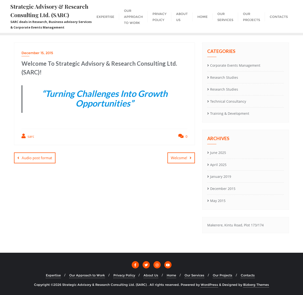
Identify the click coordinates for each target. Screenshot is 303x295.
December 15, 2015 (37, 53)
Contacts (248, 275)
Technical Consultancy (228, 101)
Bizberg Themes (256, 285)
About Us (151, 275)
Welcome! (179, 157)
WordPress (209, 285)
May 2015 (218, 200)
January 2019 (220, 176)
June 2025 (218, 152)
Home (171, 275)
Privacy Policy (124, 275)
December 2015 (222, 188)
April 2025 (218, 164)
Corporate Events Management (235, 65)
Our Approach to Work (87, 275)
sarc (27, 136)
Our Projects (222, 275)
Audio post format (37, 157)
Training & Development (229, 113)
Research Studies (224, 77)
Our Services (194, 275)
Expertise (53, 275)
